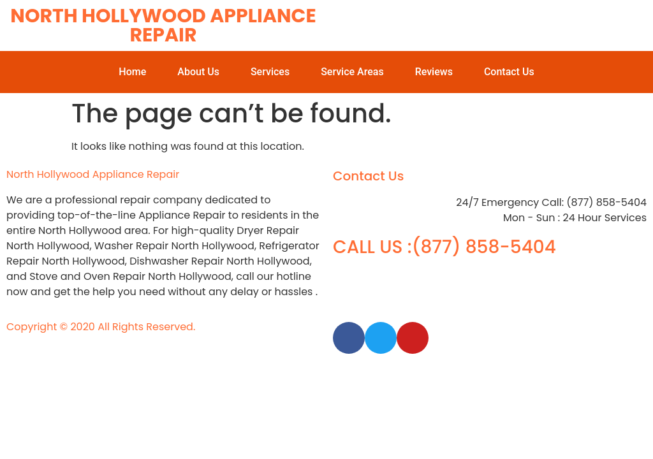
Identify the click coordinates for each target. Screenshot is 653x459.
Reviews (434, 72)
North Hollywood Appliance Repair (163, 25)
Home (132, 72)
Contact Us (509, 72)
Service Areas (352, 72)
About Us (198, 72)
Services (270, 72)
